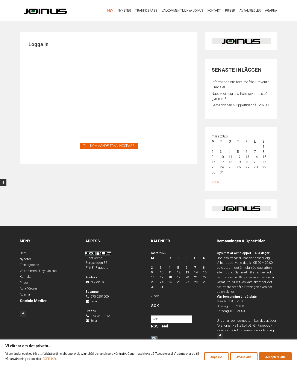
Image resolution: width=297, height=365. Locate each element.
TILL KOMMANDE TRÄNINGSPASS (109, 146)
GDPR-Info (49, 358)
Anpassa (215, 357)
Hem (110, 10)
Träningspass (146, 10)
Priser (230, 10)
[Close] (294, 341)
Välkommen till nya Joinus (182, 10)
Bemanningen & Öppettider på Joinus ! (240, 105)
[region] (148, 352)
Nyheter (124, 10)
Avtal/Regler (250, 10)
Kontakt (214, 10)
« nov (216, 182)
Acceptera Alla (275, 357)
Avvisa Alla (243, 357)
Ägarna (271, 10)
